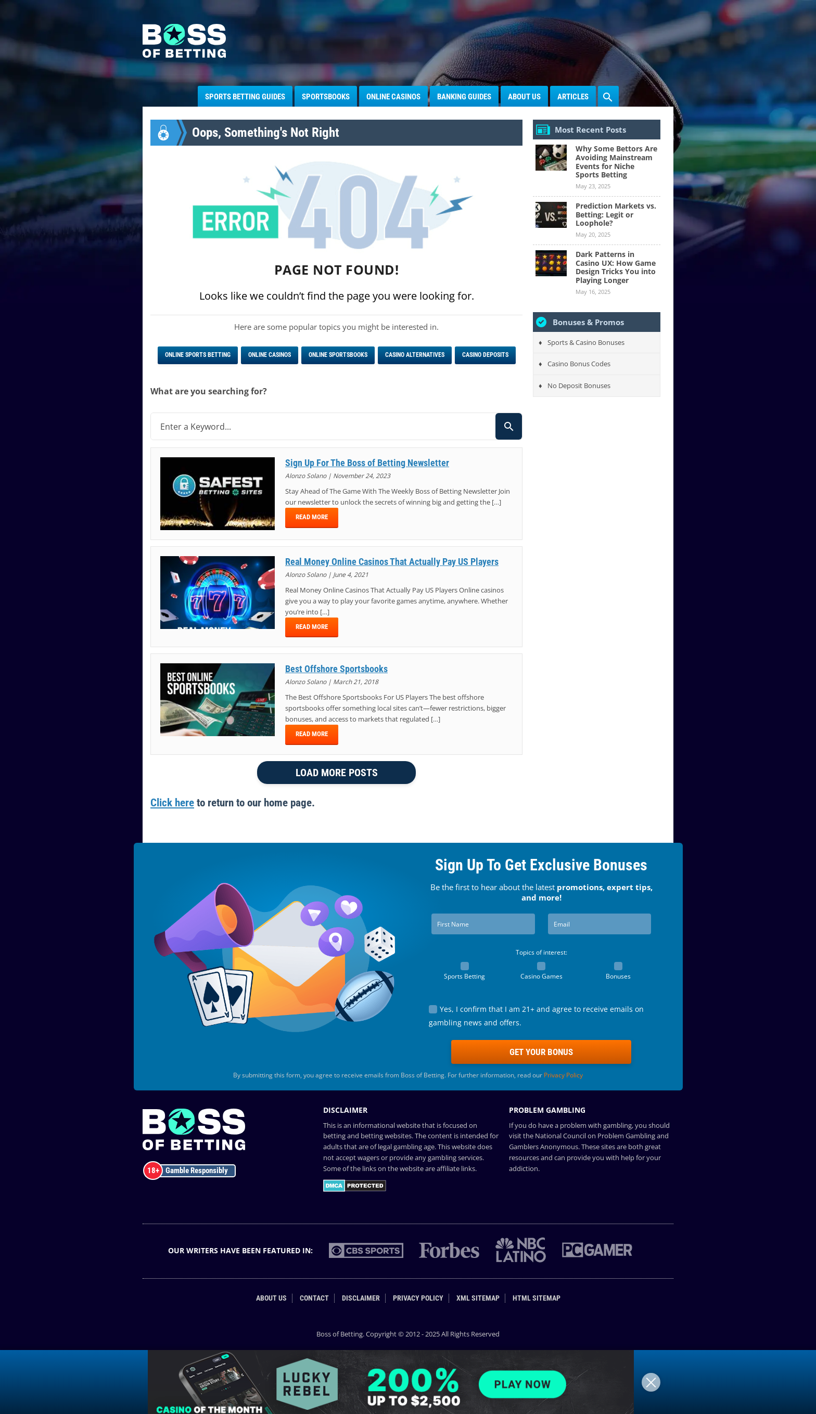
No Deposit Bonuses (578, 385)
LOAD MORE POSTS (337, 772)
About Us (524, 96)
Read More (312, 517)
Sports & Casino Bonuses (585, 342)
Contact (314, 1298)
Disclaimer (361, 1298)
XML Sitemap (478, 1298)
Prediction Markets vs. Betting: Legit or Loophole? (616, 214)
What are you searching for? (208, 391)
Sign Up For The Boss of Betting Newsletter (367, 462)
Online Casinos (393, 96)
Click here (172, 802)
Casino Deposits (485, 354)
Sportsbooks (326, 96)
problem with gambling (596, 1125)
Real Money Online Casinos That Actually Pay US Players (392, 561)
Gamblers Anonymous (543, 1146)
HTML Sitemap (536, 1298)
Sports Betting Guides (245, 96)
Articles (573, 96)
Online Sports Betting (198, 354)
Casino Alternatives (414, 354)
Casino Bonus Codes (578, 363)
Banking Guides (464, 96)
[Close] (651, 1382)
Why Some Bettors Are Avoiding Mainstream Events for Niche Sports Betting (616, 161)
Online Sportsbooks (338, 354)
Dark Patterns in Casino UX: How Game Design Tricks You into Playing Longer (616, 267)
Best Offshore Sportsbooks (336, 668)
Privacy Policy (563, 1075)
